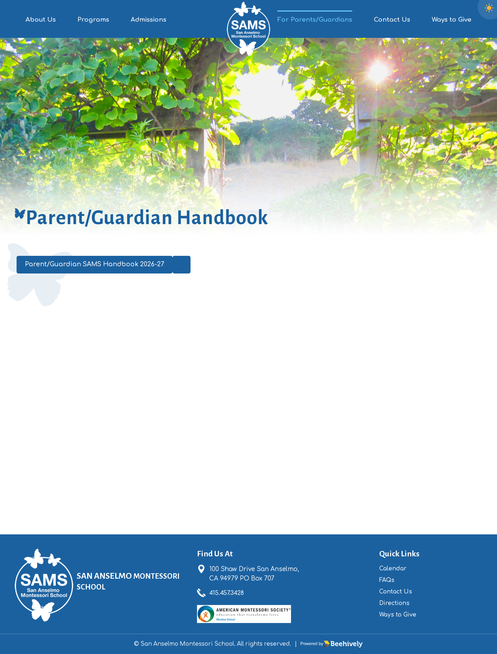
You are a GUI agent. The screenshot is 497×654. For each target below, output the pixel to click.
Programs (93, 19)
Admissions (148, 19)
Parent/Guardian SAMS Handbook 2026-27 (99, 265)
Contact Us (392, 19)
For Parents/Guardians (314, 19)
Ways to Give (451, 19)
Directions (395, 603)
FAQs (387, 580)
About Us (41, 19)
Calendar (394, 568)
